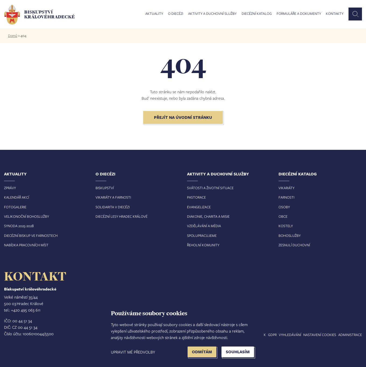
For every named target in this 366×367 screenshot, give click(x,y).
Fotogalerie (15, 207)
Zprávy (10, 187)
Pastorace (196, 197)
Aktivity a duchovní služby (212, 14)
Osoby (284, 207)
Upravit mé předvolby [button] (133, 352)
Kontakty (334, 14)
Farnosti (286, 197)
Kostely (286, 225)
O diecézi (175, 14)
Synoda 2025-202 (18, 225)
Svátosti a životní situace (210, 187)
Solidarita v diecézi (113, 207)
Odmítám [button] (202, 352)
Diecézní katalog (257, 14)
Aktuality (154, 14)
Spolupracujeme (202, 235)
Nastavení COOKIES (319, 334)
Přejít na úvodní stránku (183, 117)
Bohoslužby (290, 235)
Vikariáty (286, 187)
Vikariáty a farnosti (113, 197)
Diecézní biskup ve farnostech (31, 235)
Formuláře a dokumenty (299, 14)
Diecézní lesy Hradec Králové (121, 216)
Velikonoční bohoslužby (26, 216)
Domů (12, 35)
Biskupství (105, 187)
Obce (283, 216)
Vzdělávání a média (204, 225)
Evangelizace (199, 207)
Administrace (350, 334)
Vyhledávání (290, 334)
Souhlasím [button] (238, 352)
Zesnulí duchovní (294, 245)
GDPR (272, 334)
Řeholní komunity (203, 245)
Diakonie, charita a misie (208, 216)
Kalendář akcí (16, 197)
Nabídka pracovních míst (26, 245)
